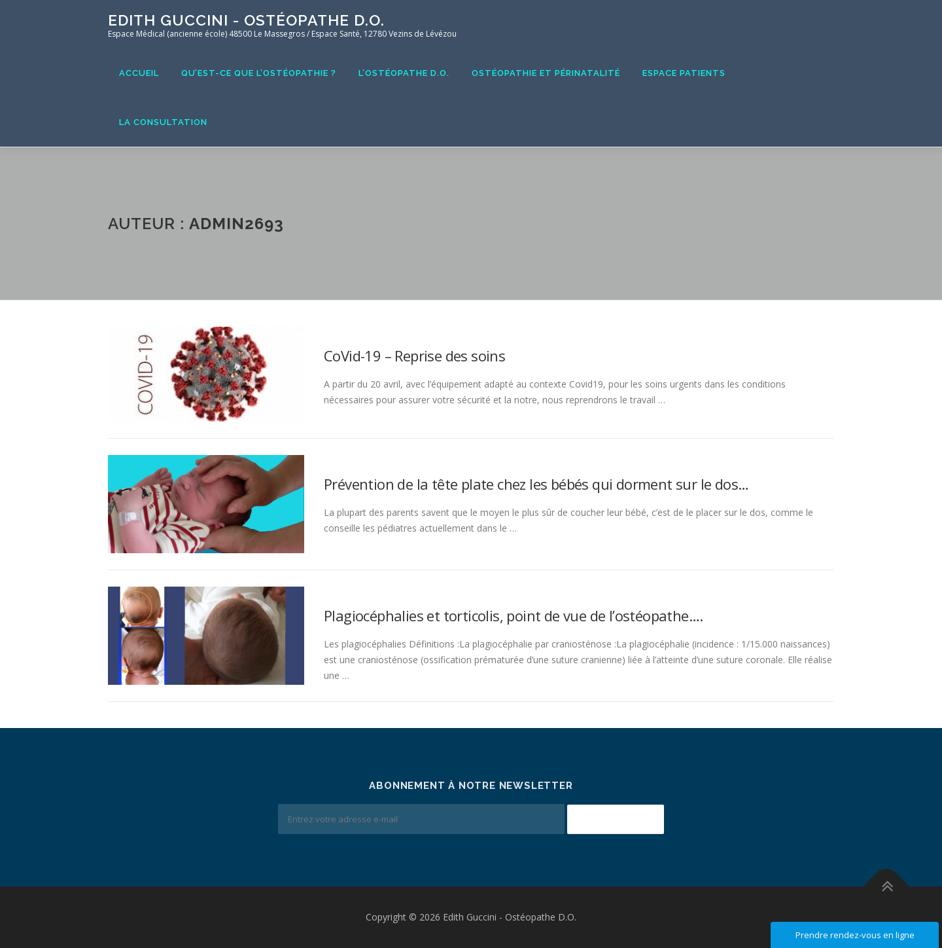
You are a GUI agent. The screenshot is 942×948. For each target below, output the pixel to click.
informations (358, 332)
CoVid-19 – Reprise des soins (414, 355)
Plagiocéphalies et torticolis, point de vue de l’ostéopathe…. (513, 615)
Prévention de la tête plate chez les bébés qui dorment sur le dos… (536, 484)
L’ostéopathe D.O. (403, 73)
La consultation (163, 122)
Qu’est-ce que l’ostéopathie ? (258, 73)
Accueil (139, 73)
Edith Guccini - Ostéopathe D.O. (246, 20)
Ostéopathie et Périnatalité (546, 73)
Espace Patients (683, 73)
